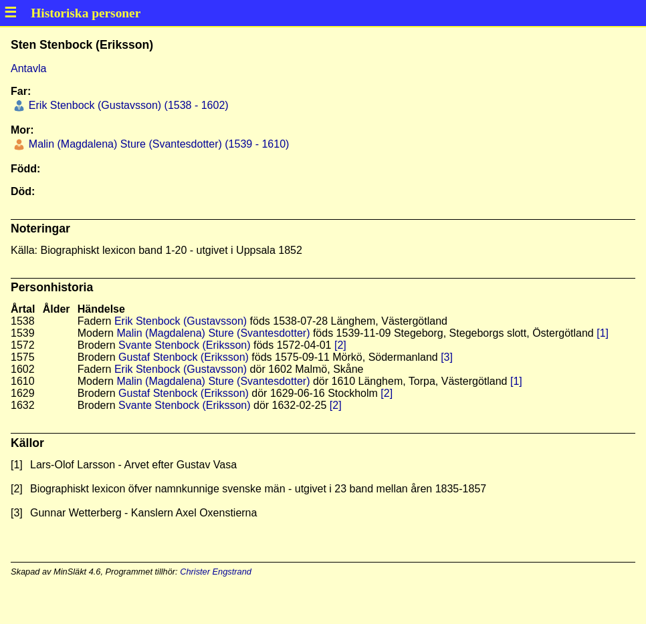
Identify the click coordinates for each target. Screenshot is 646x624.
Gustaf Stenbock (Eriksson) (183, 357)
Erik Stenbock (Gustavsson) (180, 321)
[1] (603, 333)
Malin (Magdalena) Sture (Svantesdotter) (213, 333)
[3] (447, 357)
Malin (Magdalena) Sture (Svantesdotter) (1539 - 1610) (157, 144)
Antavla (28, 68)
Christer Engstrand (215, 572)
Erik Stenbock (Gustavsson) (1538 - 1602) (126, 105)
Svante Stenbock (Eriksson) (184, 345)
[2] (340, 345)
